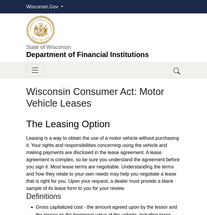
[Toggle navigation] (35, 70)
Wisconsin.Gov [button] (43, 6)
